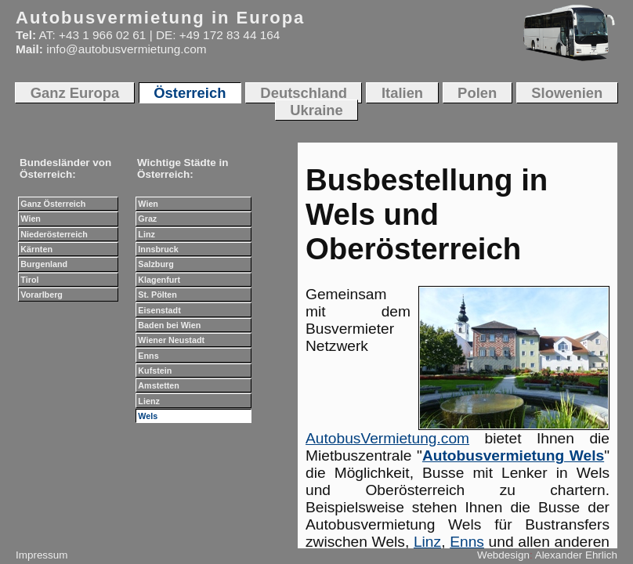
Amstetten (158, 385)
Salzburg (155, 264)
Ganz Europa (75, 93)
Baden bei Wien (169, 325)
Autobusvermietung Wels (513, 455)
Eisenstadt (159, 310)
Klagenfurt (159, 279)
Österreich (190, 93)
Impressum (41, 555)
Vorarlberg (41, 294)
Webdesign (503, 555)
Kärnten (36, 249)
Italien (402, 93)
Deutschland (303, 93)
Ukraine (316, 110)
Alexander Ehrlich (576, 555)
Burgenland (43, 264)
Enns (467, 541)
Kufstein (155, 370)
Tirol (29, 279)
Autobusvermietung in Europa (160, 17)
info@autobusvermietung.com (126, 49)
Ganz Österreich (52, 203)
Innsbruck (158, 249)
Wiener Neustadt (171, 340)
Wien (30, 218)
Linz (427, 541)
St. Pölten (157, 294)
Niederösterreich (53, 234)
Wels (147, 416)
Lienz (148, 401)
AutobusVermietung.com (387, 438)
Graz (147, 218)
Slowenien (566, 93)
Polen (477, 93)
